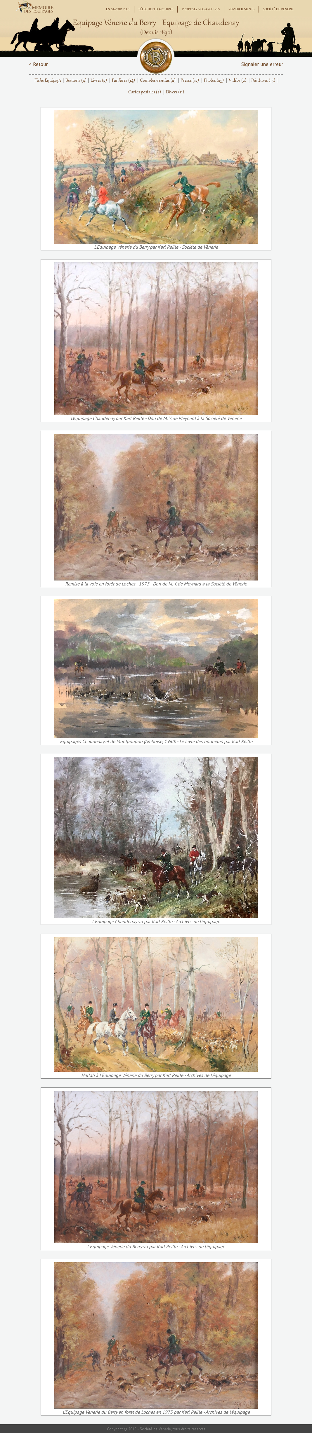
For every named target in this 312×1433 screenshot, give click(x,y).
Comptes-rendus (158, 80)
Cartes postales (144, 92)
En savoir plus (118, 9)
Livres (99, 80)
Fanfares (123, 80)
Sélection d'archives (155, 9)
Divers (175, 92)
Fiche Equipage (47, 80)
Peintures (263, 80)
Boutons (75, 80)
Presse (190, 80)
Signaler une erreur (262, 64)
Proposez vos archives (201, 9)
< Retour (38, 64)
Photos (214, 80)
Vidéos (237, 80)
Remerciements (241, 9)
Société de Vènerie (278, 9)
